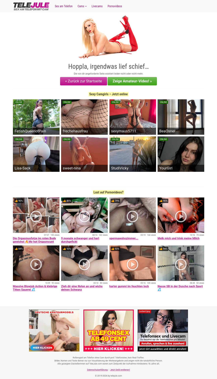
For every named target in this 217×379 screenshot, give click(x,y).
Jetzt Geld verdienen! (120, 366)
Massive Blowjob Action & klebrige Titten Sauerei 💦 (35, 286)
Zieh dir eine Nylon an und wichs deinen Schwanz (82, 286)
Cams (82, 6)
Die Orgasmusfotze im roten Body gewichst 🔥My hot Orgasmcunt (34, 238)
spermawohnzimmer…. (123, 236)
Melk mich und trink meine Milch (178, 236)
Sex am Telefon (64, 6)
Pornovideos (115, 6)
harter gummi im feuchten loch (129, 284)
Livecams (97, 6)
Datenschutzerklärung (97, 366)
